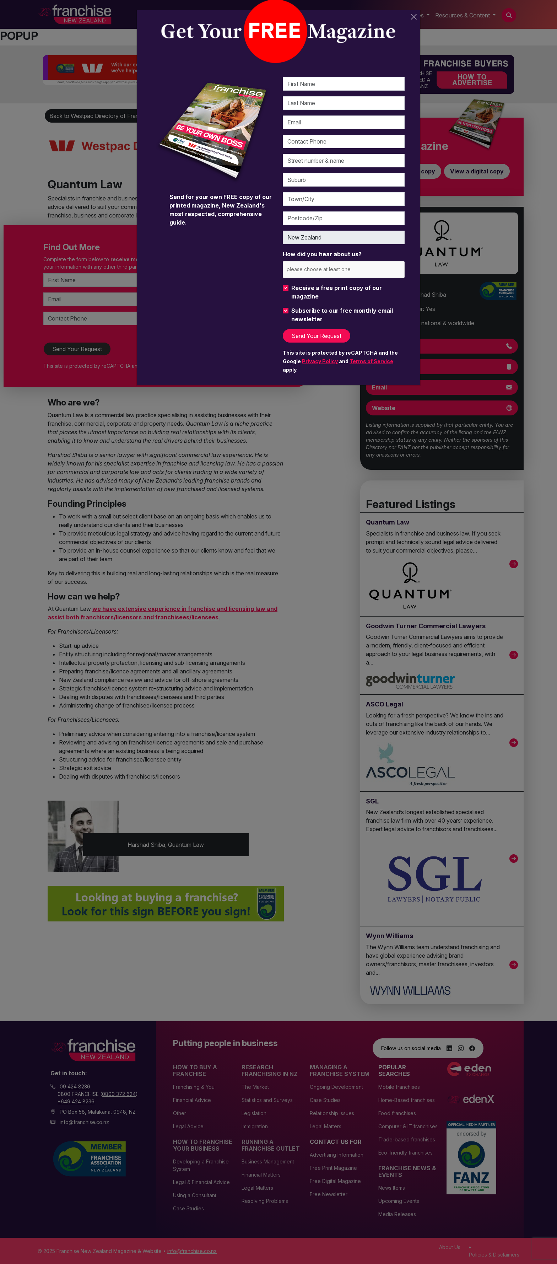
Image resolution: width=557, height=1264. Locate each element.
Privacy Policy (320, 361)
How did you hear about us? (322, 254)
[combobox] (344, 269)
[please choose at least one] (329, 269)
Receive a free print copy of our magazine (336, 292)
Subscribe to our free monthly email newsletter (342, 315)
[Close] (414, 16)
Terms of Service (371, 361)
